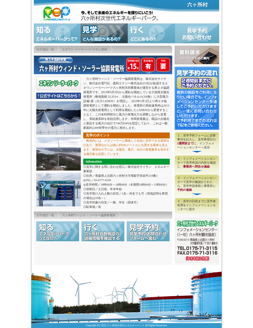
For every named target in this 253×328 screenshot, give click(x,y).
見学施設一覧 (45, 49)
